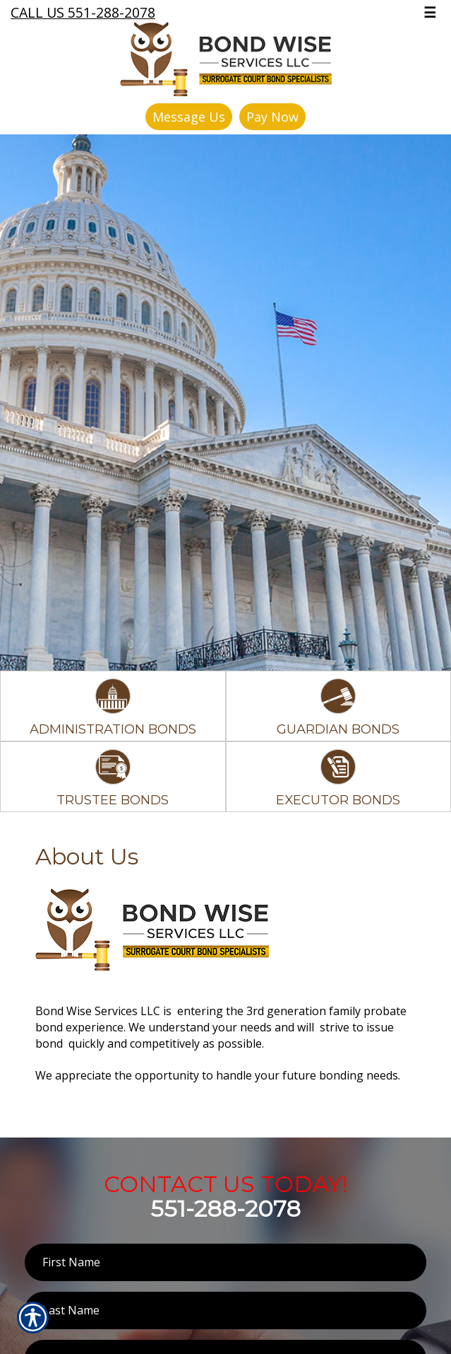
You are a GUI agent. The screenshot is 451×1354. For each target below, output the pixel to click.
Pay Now (272, 116)
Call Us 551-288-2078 (83, 12)
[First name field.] (225, 1262)
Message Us (188, 116)
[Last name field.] (225, 1310)
